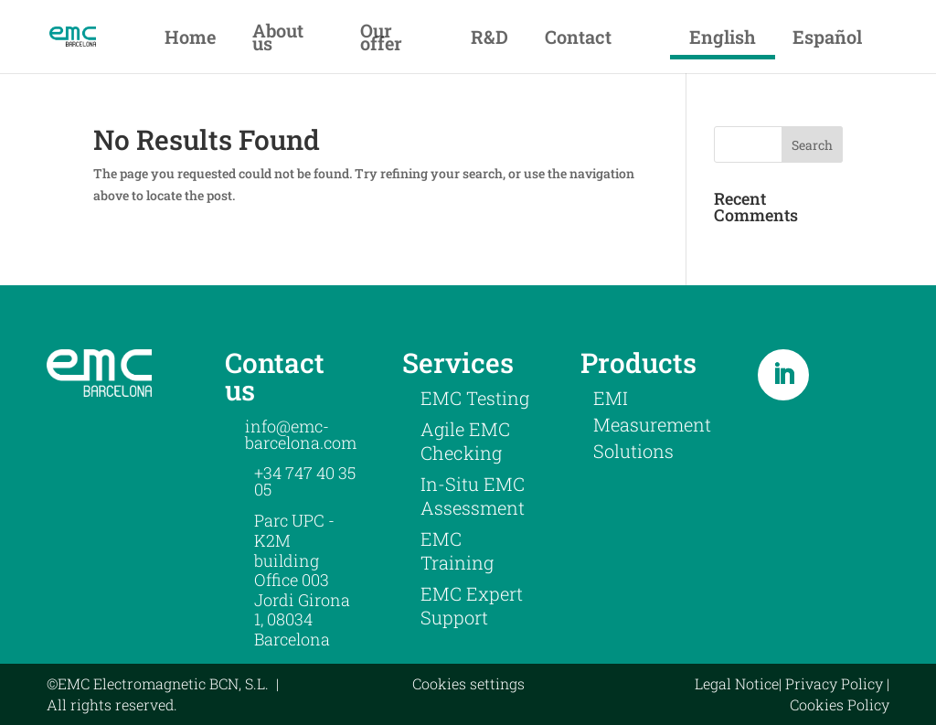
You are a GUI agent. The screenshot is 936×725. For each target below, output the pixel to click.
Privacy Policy (834, 683)
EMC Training (457, 550)
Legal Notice (737, 683)
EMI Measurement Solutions (652, 424)
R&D (489, 36)
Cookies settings (468, 683)
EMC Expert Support (471, 605)
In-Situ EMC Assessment (472, 495)
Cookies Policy (839, 704)
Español (827, 36)
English (722, 36)
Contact (578, 36)
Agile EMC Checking (465, 440)
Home (190, 36)
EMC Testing (474, 398)
